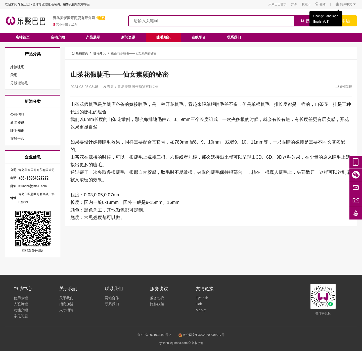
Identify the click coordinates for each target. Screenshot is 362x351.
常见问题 (21, 316)
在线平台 (199, 37)
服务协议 (157, 298)
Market (201, 310)
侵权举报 (343, 86)
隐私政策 (157, 304)
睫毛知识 (163, 37)
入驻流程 (21, 304)
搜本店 (343, 20)
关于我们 (66, 298)
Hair (199, 304)
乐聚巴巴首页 (277, 4)
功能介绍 (21, 310)
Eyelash (202, 298)
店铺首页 (23, 37)
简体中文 (345, 4)
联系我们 (234, 37)
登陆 (320, 4)
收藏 (306, 4)
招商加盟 (66, 304)
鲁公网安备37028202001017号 (201, 335)
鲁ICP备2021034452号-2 (154, 335)
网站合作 (112, 298)
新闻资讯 (128, 37)
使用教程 (21, 298)
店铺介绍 (58, 37)
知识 (294, 4)
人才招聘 (66, 310)
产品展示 (93, 37)
